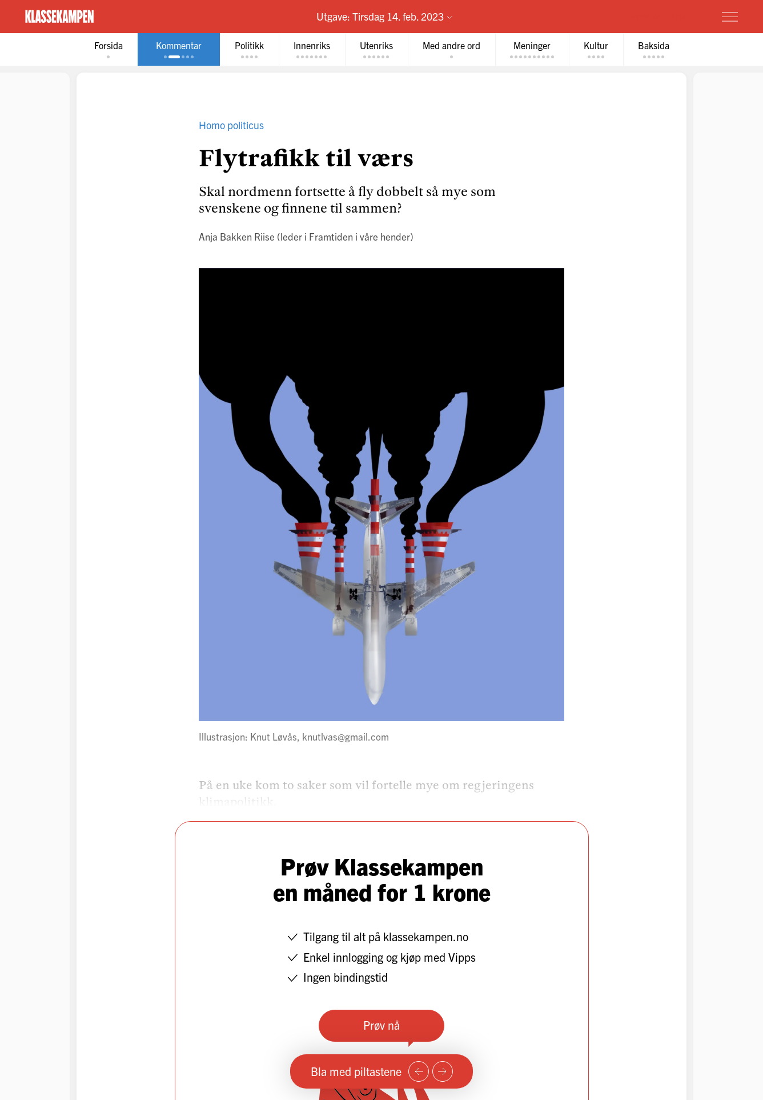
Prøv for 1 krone (662, 16)
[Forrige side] (418, 1071)
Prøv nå (381, 1025)
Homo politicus (231, 124)
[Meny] (730, 16)
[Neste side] (442, 1071)
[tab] (108, 49)
